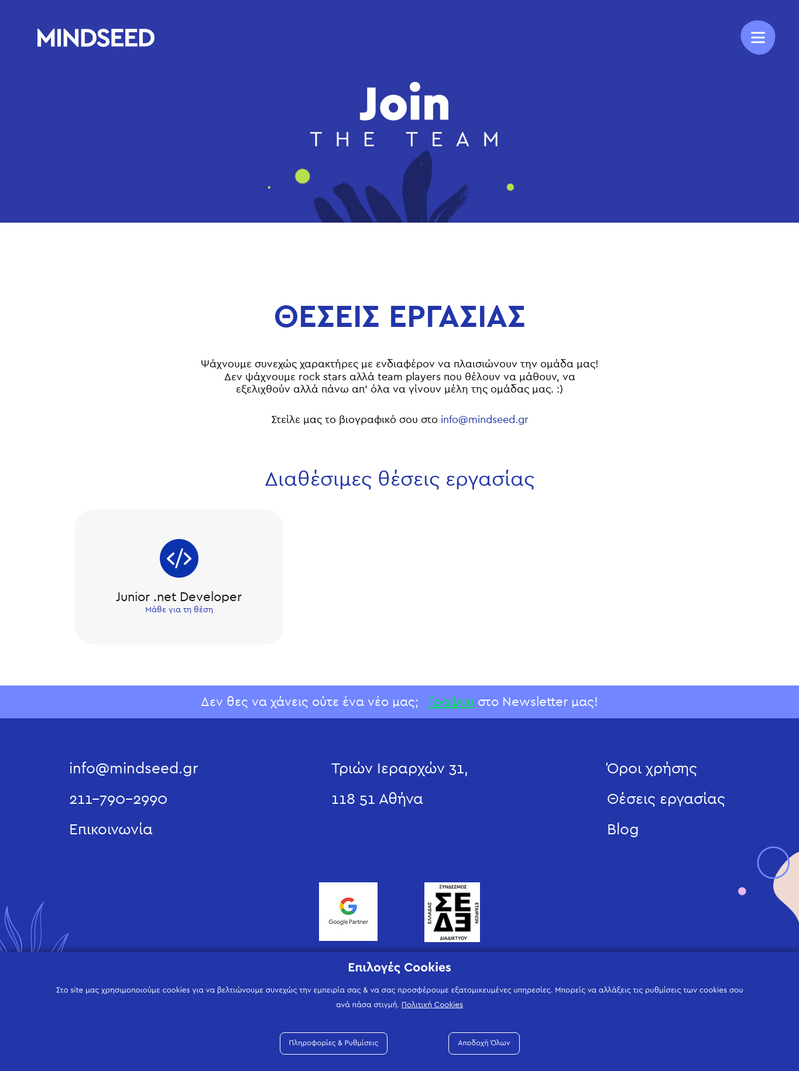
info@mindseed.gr (485, 420)
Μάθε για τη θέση (179, 610)
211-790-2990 (118, 799)
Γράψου (451, 701)
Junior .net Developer (179, 597)
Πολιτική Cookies (432, 1005)
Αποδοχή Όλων (484, 1043)
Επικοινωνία (111, 829)
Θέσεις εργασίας (666, 799)
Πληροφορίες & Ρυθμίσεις (334, 1043)
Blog (623, 829)
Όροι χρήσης (652, 768)
